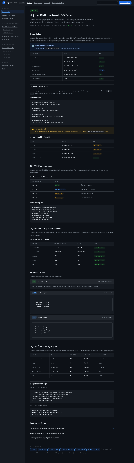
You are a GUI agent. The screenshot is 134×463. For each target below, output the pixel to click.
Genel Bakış (6, 12)
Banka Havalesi (8, 51)
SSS (3, 69)
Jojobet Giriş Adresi (8, 15)
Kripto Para (6, 57)
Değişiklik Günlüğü (58, 3)
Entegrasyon (38, 3)
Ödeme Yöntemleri (8, 48)
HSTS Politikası (8, 33)
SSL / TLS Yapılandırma (9, 27)
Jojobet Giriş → (125, 3)
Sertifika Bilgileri (8, 30)
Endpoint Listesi (7, 39)
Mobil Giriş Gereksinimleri (10, 36)
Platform (29, 3)
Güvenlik (47, 3)
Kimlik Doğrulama (8, 18)
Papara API (6, 54)
